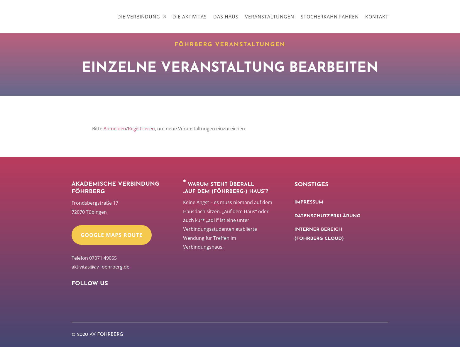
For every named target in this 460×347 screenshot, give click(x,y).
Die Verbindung (138, 17)
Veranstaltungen (269, 17)
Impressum (309, 202)
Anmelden (115, 128)
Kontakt (376, 17)
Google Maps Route (112, 234)
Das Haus (226, 17)
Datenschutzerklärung (328, 216)
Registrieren (141, 128)
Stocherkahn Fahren (330, 17)
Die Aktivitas (189, 17)
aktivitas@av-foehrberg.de (100, 267)
